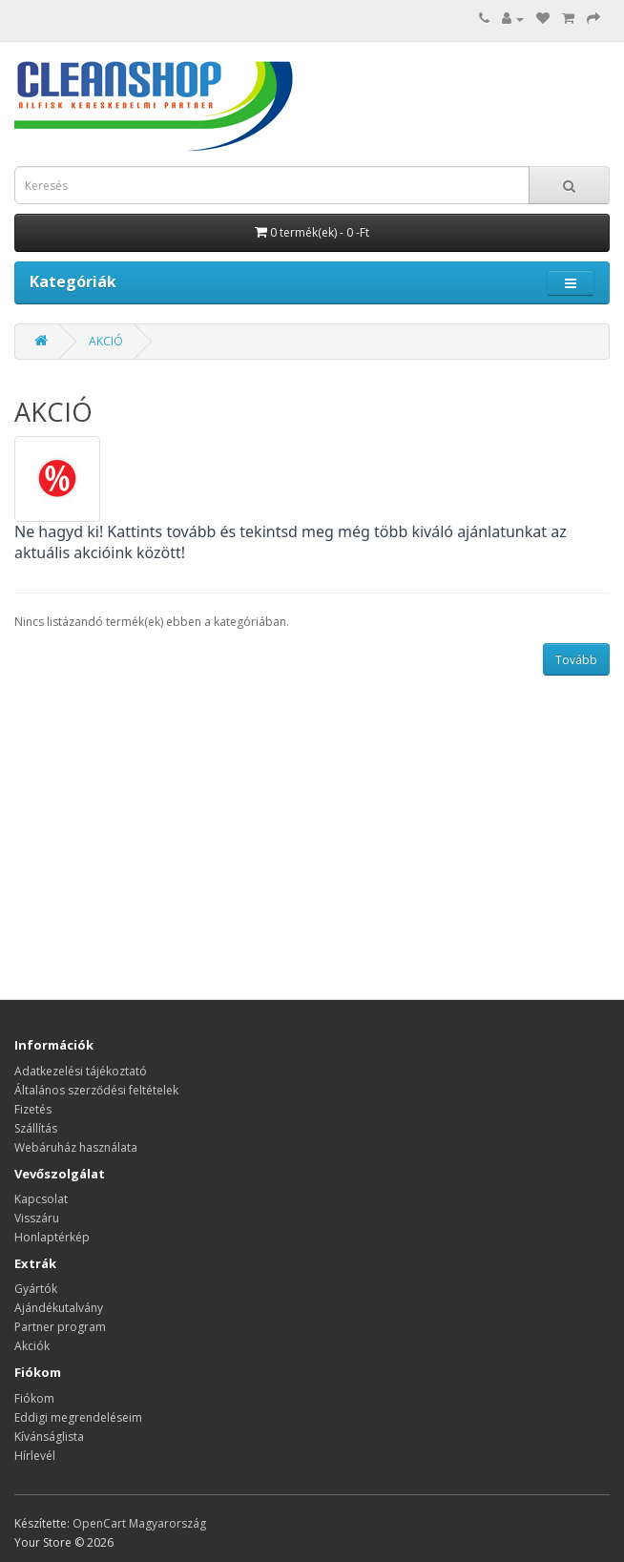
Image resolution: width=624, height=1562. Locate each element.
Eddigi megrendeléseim (78, 1417)
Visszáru (36, 1218)
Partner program (60, 1327)
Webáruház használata (75, 1147)
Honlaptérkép (52, 1237)
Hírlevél (34, 1455)
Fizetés (33, 1109)
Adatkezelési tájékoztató (80, 1071)
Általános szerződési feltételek (96, 1090)
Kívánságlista (49, 1436)
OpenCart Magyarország (139, 1523)
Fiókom (34, 1398)
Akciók (32, 1346)
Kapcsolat (41, 1199)
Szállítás (35, 1128)
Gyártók (35, 1289)
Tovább (576, 660)
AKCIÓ (106, 341)
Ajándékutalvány (58, 1308)
